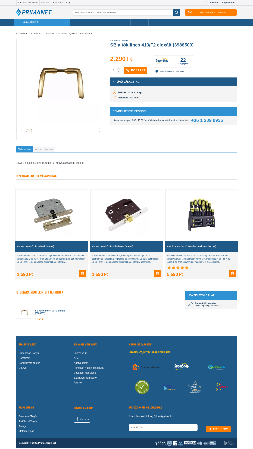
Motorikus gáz (26, 432)
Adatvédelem (81, 364)
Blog (68, 2)
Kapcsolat (58, 2)
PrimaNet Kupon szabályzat (89, 369)
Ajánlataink (178, 22)
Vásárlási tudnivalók (28, 2)
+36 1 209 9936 (207, 120)
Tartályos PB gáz (28, 422)
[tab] (30, 150)
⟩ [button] (100, 130)
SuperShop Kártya (29, 354)
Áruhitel (78, 383)
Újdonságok (139, 22)
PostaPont (24, 359)
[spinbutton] (113, 70)
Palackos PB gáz (28, 417)
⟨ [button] (22, 130)
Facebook (82, 420)
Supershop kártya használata (169, 71)
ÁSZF (77, 359)
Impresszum (80, 354)
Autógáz (23, 427)
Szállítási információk (85, 379)
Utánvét (23, 369)
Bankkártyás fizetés (29, 364)
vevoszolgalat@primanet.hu (208, 306)
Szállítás (45, 2)
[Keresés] (126, 12)
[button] (118, 68)
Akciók (111, 22)
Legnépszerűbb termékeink (87, 22)
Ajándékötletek (159, 22)
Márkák (124, 22)
